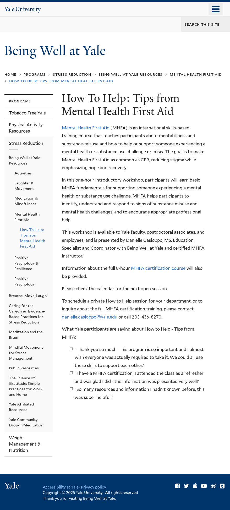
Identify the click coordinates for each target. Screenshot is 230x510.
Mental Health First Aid (196, 74)
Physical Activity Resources (26, 128)
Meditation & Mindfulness (26, 201)
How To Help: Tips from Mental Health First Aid (32, 238)
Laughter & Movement (24, 186)
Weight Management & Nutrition (25, 444)
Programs (35, 74)
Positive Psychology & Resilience (26, 263)
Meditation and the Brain (26, 334)
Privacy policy (93, 487)
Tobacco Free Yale (27, 113)
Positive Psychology (24, 281)
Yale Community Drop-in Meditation (26, 422)
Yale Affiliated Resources (21, 407)
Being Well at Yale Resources (130, 74)
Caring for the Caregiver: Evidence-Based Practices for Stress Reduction (27, 314)
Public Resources (24, 368)
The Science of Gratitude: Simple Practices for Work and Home (25, 386)
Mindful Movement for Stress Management (26, 352)
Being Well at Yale (56, 50)
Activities (23, 173)
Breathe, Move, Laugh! (28, 296)
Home (10, 74)
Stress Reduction (72, 74)
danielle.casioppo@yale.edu (89, 317)
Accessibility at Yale (61, 487)
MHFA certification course (158, 268)
